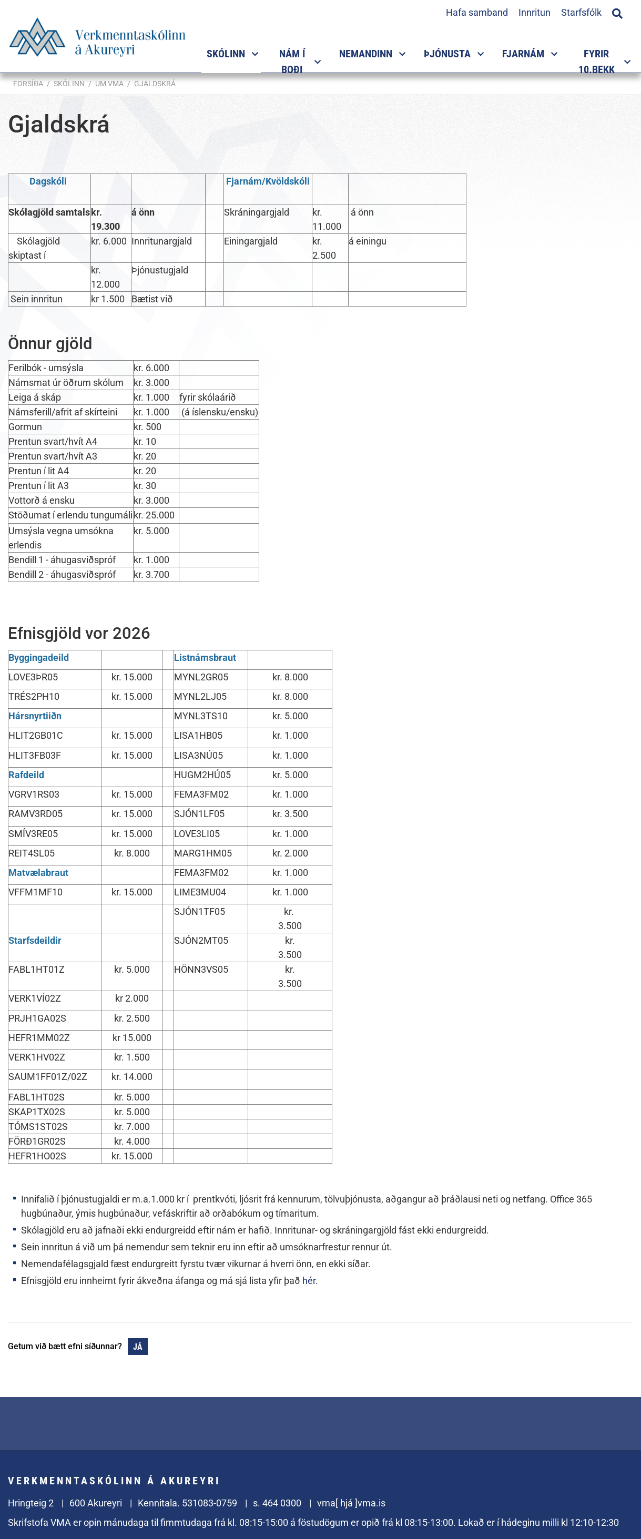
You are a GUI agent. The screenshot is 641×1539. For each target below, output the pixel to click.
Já (138, 1347)
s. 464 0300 (277, 1503)
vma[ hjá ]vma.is (351, 1503)
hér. (310, 1280)
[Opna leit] (617, 12)
